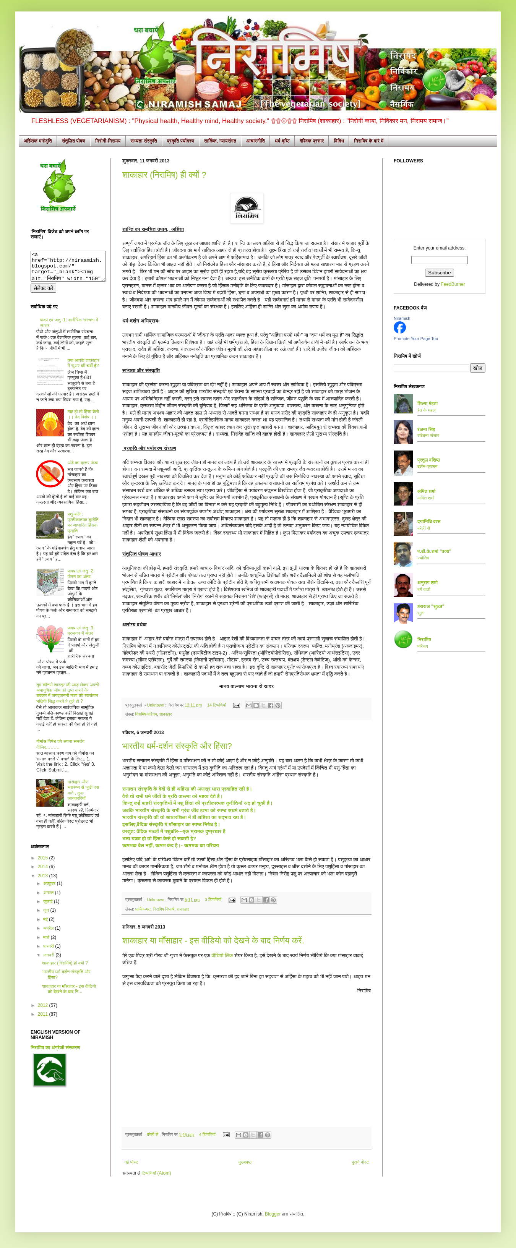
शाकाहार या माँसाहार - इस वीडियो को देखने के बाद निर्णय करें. (213, 940)
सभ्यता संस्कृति (144, 141)
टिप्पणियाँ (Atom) (156, 1173)
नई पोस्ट (131, 1162)
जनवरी (49, 960)
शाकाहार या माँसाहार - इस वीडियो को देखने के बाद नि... (69, 994)
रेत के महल (426, 410)
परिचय (422, 646)
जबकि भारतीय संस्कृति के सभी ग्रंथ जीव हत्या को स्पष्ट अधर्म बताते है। (190, 810)
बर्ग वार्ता (423, 589)
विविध (339, 141)
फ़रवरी (49, 952)
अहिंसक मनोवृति (38, 141)
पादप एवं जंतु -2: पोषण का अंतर (81, 579)
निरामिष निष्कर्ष (163, 909)
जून (46, 916)
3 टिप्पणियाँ (213, 899)
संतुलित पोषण (73, 141)
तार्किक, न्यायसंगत (220, 141)
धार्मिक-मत (142, 909)
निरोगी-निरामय (108, 141)
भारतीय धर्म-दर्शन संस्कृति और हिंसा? (177, 746)
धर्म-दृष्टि (282, 141)
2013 (43, 881)
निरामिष (424, 639)
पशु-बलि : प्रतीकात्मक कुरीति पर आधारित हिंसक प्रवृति (83, 528)
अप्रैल (49, 934)
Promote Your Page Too (416, 338)
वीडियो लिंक (222, 955)
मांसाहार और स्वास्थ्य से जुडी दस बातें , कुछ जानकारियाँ (83, 796)
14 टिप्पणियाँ (216, 705)
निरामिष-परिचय (146, 714)
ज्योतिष (423, 558)
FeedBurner (453, 284)
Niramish (402, 318)
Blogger (273, 1214)
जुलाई (48, 907)
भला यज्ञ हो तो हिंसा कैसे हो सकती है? (159, 838)
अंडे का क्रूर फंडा (83, 468)
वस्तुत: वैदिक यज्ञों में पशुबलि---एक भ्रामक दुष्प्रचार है (174, 831)
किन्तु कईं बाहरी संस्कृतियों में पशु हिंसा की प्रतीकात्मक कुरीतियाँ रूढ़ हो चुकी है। (198, 803)
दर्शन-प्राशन (427, 466)
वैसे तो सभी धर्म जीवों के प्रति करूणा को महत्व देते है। (173, 796)
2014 (43, 872)
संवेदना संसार (428, 435)
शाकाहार (165, 714)
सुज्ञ (420, 613)
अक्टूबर (50, 889)
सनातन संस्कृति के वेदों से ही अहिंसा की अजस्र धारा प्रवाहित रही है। (188, 789)
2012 (43, 1011)
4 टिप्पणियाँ (207, 1134)
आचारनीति (255, 141)
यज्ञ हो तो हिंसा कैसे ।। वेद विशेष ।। (83, 420)
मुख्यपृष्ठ (245, 1162)
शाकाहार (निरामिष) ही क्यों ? (164, 175)
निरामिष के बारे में (368, 141)
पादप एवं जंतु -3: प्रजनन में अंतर (81, 636)
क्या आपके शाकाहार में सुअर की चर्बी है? (83, 368)
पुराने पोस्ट (360, 1162)
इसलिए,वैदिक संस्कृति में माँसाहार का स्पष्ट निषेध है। (171, 824)
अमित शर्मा (425, 498)
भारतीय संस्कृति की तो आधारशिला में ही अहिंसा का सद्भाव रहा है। (184, 817)
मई (46, 925)
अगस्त (49, 898)
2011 (43, 1020)
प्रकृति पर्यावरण (181, 141)
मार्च (47, 943)
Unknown (156, 705)
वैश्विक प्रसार (312, 141)
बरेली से (153, 1134)
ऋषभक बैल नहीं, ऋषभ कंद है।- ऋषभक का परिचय (170, 845)
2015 (43, 863)
